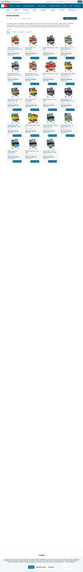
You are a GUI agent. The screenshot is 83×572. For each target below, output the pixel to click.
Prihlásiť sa (50, 1)
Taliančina (52, 10)
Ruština (34, 10)
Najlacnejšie (22, 32)
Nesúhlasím (51, 567)
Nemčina (8, 10)
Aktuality (18, 6)
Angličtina (16, 10)
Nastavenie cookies (41, 567)
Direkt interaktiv (26, 13)
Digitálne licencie (73, 10)
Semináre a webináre (28, 6)
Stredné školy (16, 13)
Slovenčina (61, 10)
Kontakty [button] (77, 6)
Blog (71, 6)
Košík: (60, 1)
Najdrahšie (29, 32)
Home (11, 6)
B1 (18, 18)
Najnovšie (14, 32)
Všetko (8, 32)
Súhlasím (31, 567)
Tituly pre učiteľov (26, 18)
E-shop (65, 6)
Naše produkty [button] (42, 6)
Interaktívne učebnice (54, 6)
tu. (74, 562)
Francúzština (43, 10)
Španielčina (26, 10)
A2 (15, 18)
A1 (7, 18)
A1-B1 (11, 18)
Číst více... (9, 29)
